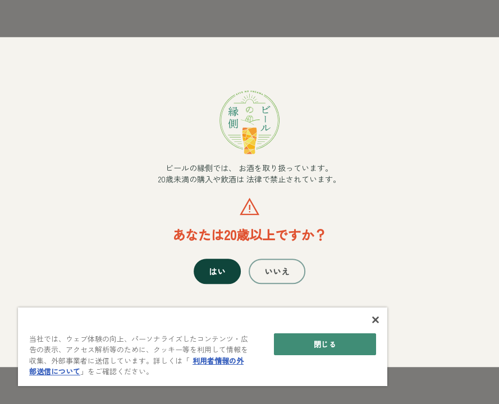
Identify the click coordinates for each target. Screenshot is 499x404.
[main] (202, 346)
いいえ (277, 271)
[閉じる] (375, 319)
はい (217, 271)
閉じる (325, 344)
